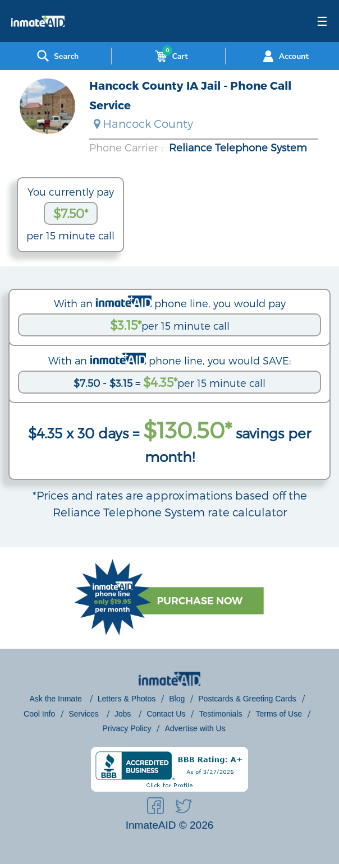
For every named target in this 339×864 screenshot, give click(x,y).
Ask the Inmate (56, 698)
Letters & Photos (127, 698)
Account (284, 56)
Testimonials (220, 713)
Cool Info (39, 713)
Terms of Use (278, 713)
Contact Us (165, 713)
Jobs (123, 713)
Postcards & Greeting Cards (247, 698)
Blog (177, 698)
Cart (168, 56)
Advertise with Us (194, 728)
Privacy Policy (126, 728)
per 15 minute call (170, 324)
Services (84, 713)
